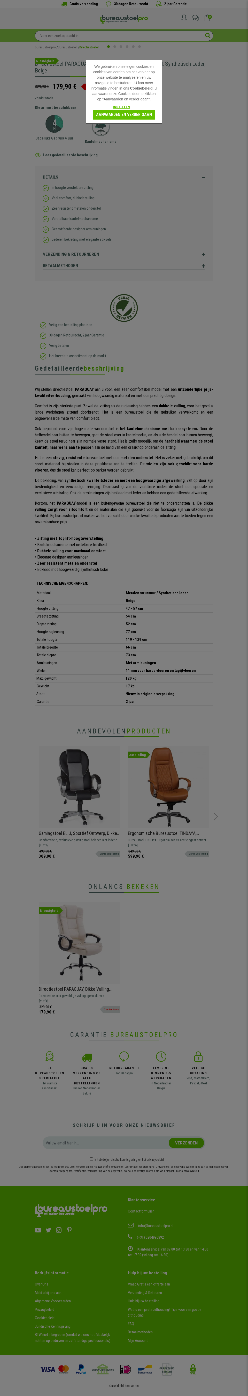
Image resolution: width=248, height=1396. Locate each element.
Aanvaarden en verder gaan (124, 114)
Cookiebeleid (141, 88)
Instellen (121, 107)
